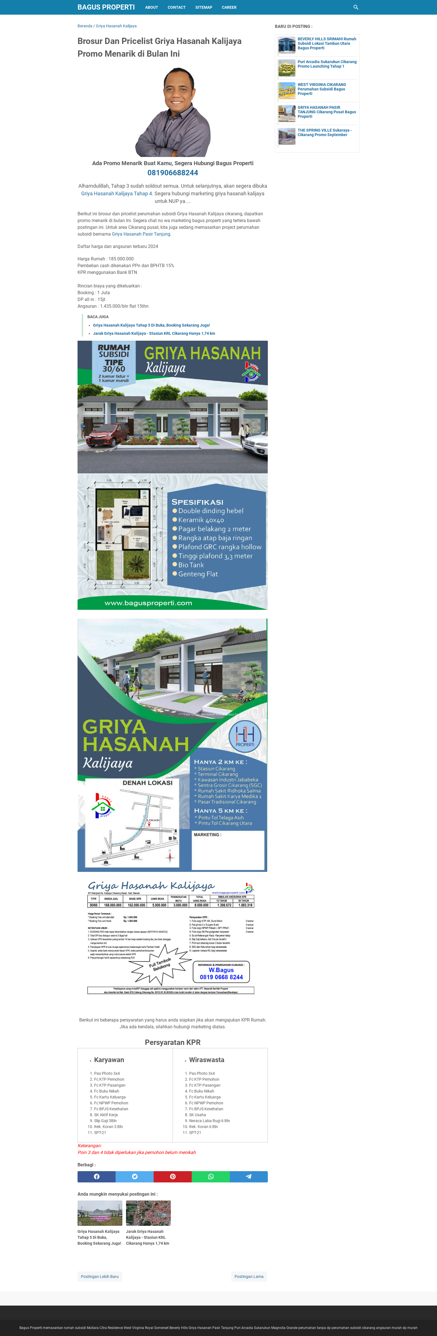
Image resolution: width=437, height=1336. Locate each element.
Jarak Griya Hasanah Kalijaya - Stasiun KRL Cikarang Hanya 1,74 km (154, 333)
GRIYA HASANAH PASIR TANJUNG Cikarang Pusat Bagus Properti (327, 112)
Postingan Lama (249, 1276)
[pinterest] (173, 1176)
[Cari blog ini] (356, 7)
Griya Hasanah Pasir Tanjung (141, 234)
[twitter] (135, 1176)
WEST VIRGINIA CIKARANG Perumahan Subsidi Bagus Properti (322, 89)
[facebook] (97, 1176)
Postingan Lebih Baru (100, 1276)
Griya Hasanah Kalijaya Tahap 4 (116, 193)
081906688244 (172, 173)
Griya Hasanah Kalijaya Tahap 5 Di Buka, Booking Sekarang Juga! (151, 325)
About (151, 7)
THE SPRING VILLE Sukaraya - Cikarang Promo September (325, 132)
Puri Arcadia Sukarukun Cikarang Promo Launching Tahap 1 (327, 63)
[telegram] (249, 1176)
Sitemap (203, 7)
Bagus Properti (106, 7)
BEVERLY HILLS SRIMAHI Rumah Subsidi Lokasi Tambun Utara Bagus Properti (327, 43)
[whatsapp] (211, 1176)
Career (229, 7)
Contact (177, 7)
